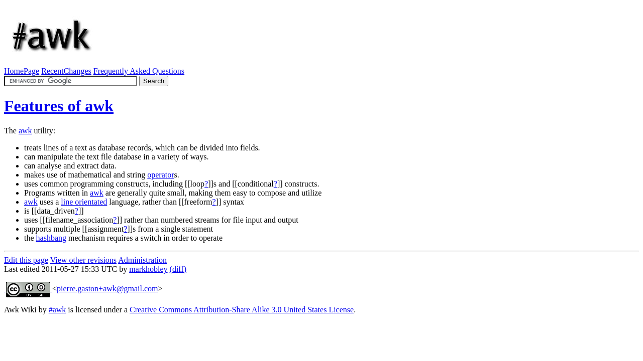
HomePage (21, 71)
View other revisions (83, 260)
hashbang (51, 238)
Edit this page (26, 260)
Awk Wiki (20, 309)
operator (160, 174)
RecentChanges (66, 71)
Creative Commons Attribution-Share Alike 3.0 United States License (242, 309)
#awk (57, 309)
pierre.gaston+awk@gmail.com (107, 288)
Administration (142, 260)
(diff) (178, 269)
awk (25, 130)
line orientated (84, 202)
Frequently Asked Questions (138, 71)
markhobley (148, 269)
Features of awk (59, 106)
